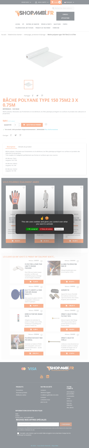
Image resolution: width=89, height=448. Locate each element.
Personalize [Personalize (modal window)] (59, 229)
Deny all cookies (46, 229)
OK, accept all (32, 229)
